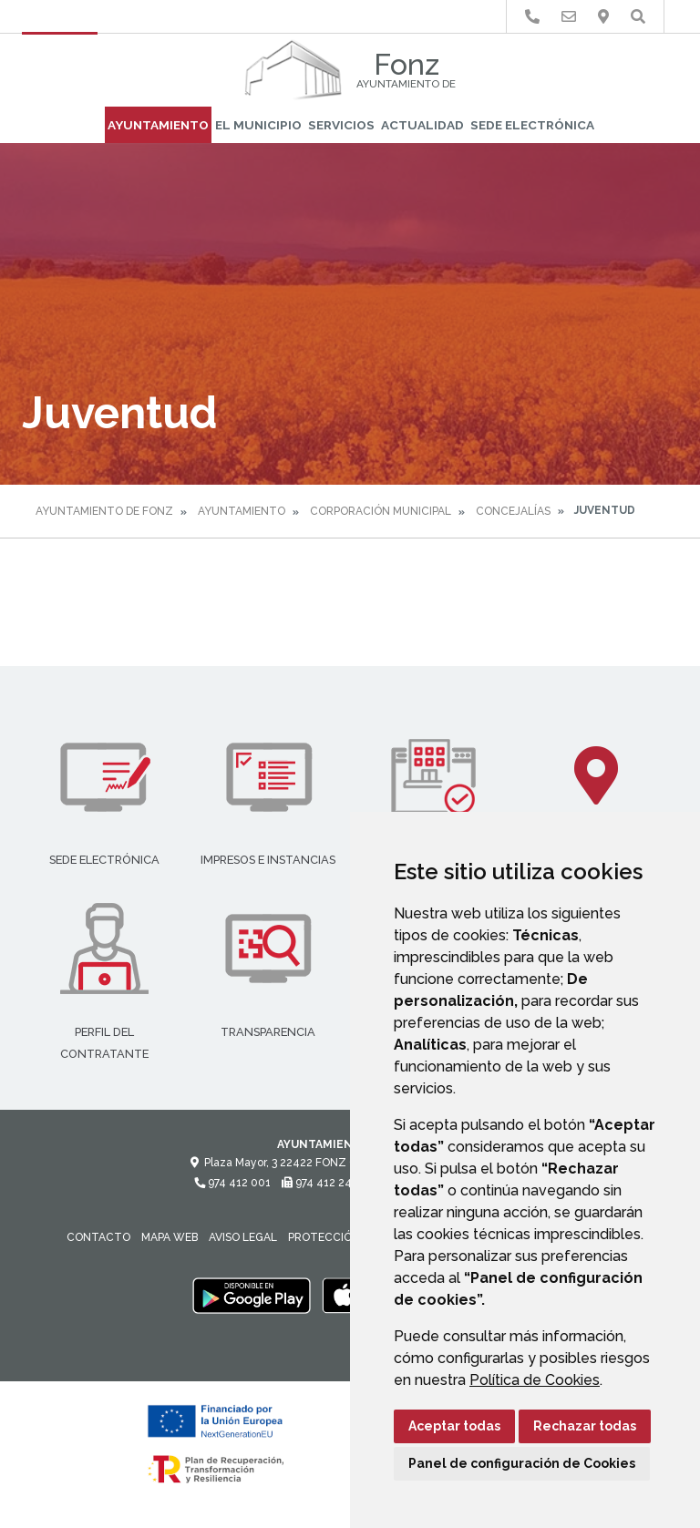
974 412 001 (232, 1182)
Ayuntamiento (158, 125)
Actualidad (422, 125)
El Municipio (258, 125)
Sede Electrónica (532, 125)
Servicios (341, 125)
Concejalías (513, 511)
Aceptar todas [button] (454, 1426)
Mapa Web (169, 1237)
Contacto (98, 1237)
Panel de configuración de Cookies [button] (521, 1463)
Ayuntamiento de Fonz (104, 511)
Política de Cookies (534, 1380)
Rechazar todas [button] (584, 1426)
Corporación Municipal (380, 511)
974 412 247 (319, 1182)
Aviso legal (243, 1237)
